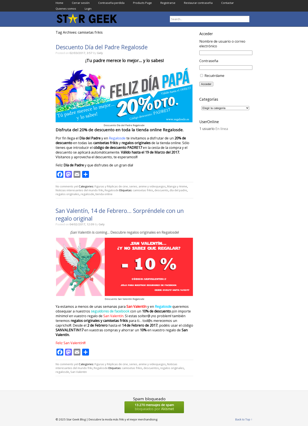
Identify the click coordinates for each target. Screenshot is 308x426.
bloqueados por (154, 407)
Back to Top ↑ (243, 419)
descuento (161, 190)
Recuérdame (214, 75)
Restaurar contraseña (198, 3)
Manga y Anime (177, 186)
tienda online (104, 194)
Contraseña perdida (111, 3)
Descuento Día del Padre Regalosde (102, 47)
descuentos (151, 368)
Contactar (227, 3)
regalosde (87, 194)
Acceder (206, 84)
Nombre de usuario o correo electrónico (222, 43)
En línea (213, 128)
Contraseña (208, 60)
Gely (100, 53)
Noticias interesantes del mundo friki (79, 190)
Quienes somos (66, 8)
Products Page (142, 3)
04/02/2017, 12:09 (82, 224)
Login (88, 8)
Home (59, 3)
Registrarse (167, 3)
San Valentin (78, 372)
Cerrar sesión (81, 3)
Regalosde (112, 190)
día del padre (178, 190)
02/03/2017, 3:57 (81, 53)
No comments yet (67, 186)
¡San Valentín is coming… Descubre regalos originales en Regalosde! (124, 232)
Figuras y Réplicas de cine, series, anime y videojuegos (130, 186)
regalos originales (67, 194)
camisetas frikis (143, 190)
